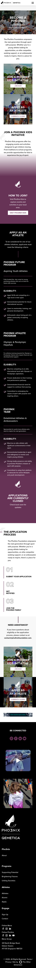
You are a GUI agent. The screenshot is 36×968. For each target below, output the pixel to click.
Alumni (4, 897)
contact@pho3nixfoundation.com (17, 638)
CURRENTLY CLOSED (18, 116)
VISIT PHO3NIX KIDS (18, 212)
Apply (4, 901)
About (4, 855)
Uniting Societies (8, 880)
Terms (29, 959)
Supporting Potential (10, 872)
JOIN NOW (18, 86)
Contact (5, 918)
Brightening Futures (10, 876)
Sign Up (5, 914)
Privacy (8, 962)
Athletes (5, 893)
